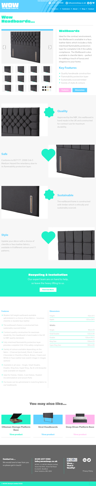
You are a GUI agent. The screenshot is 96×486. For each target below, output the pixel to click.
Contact (91, 9)
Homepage (46, 9)
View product (16, 435)
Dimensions (80, 90)
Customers (66, 9)
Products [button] (55, 9)
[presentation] (4, 47)
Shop (84, 9)
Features (65, 90)
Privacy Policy (88, 471)
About (76, 9)
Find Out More (48, 290)
